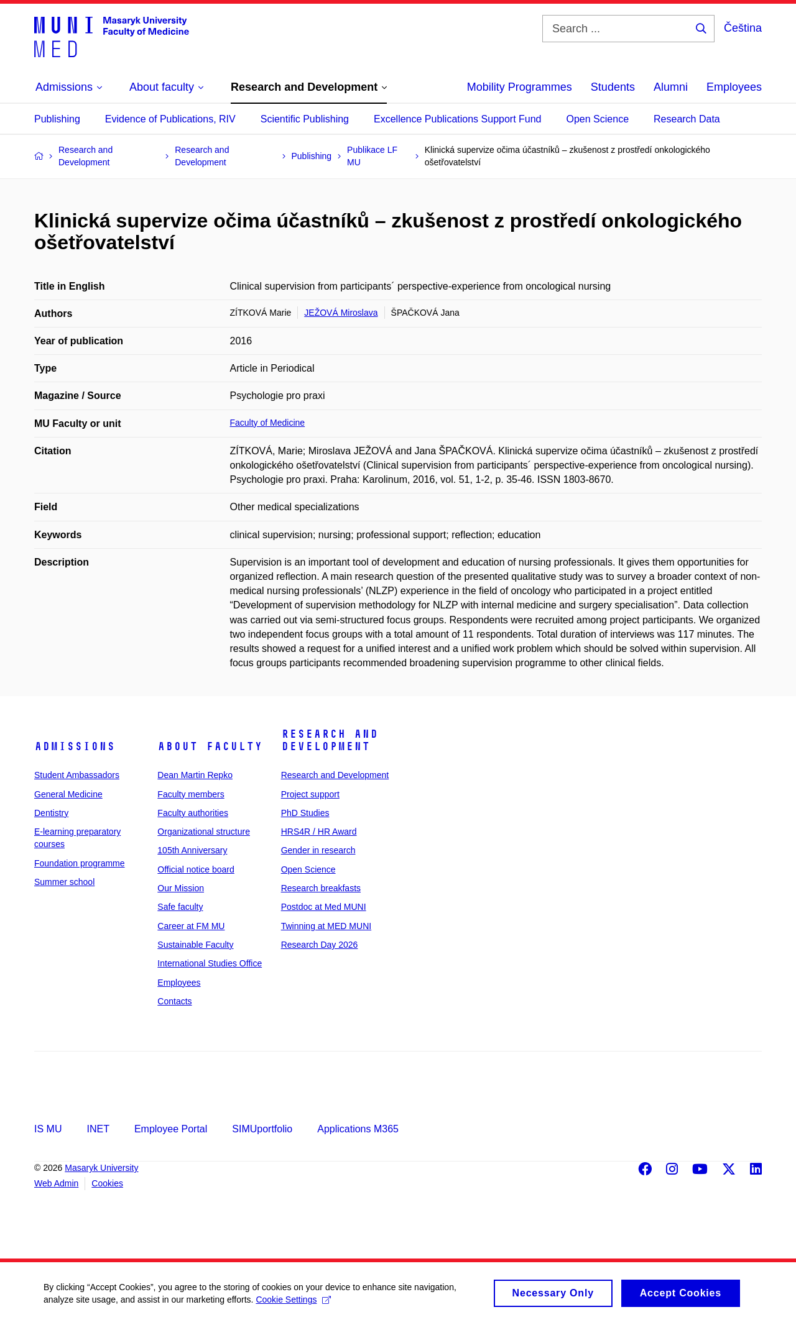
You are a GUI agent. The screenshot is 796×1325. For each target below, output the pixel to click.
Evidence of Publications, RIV (170, 119)
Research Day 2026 (319, 945)
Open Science (598, 119)
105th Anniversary (192, 850)
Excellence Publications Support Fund (458, 119)
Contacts (174, 1001)
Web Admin (56, 1183)
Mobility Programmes (519, 87)
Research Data (687, 119)
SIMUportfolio (262, 1129)
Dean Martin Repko (195, 775)
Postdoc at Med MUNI (323, 907)
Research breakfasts (321, 888)
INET (97, 1129)
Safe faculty (180, 907)
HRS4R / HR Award (319, 832)
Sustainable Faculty (195, 945)
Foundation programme (79, 863)
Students (613, 87)
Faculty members (190, 794)
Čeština (743, 28)
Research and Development (329, 740)
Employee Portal (170, 1129)
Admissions (74, 746)
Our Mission (180, 888)
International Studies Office (209, 963)
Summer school (64, 882)
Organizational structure (203, 832)
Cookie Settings (293, 1304)
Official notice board (195, 869)
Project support (310, 794)
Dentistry (51, 813)
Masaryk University (101, 1168)
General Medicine (68, 794)
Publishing (57, 119)
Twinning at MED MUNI (326, 926)
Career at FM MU (190, 926)
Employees (734, 87)
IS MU (48, 1129)
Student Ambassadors (76, 775)
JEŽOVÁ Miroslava (340, 313)
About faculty (209, 746)
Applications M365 (358, 1129)
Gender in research (318, 850)
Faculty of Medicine (267, 423)
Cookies (107, 1183)
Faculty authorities (192, 813)
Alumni (671, 87)
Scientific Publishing (305, 119)
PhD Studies (305, 813)
